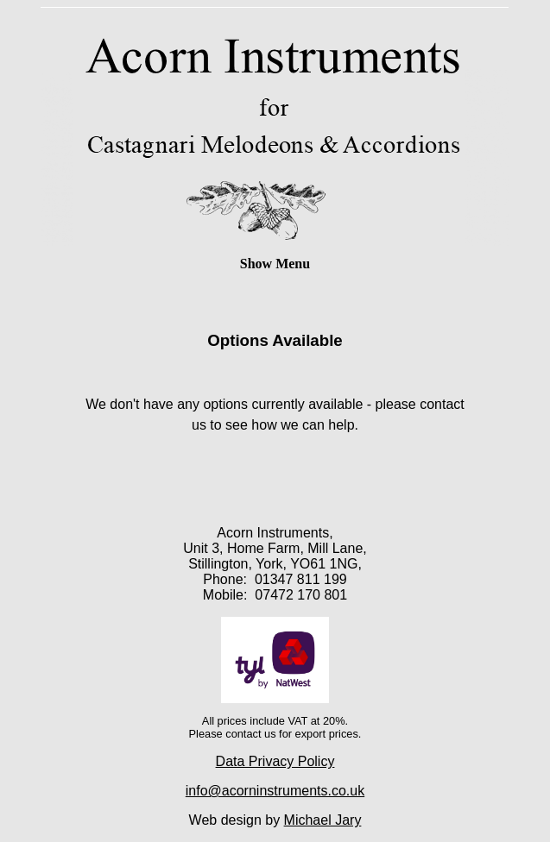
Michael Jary (323, 820)
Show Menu (275, 263)
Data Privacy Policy (275, 761)
